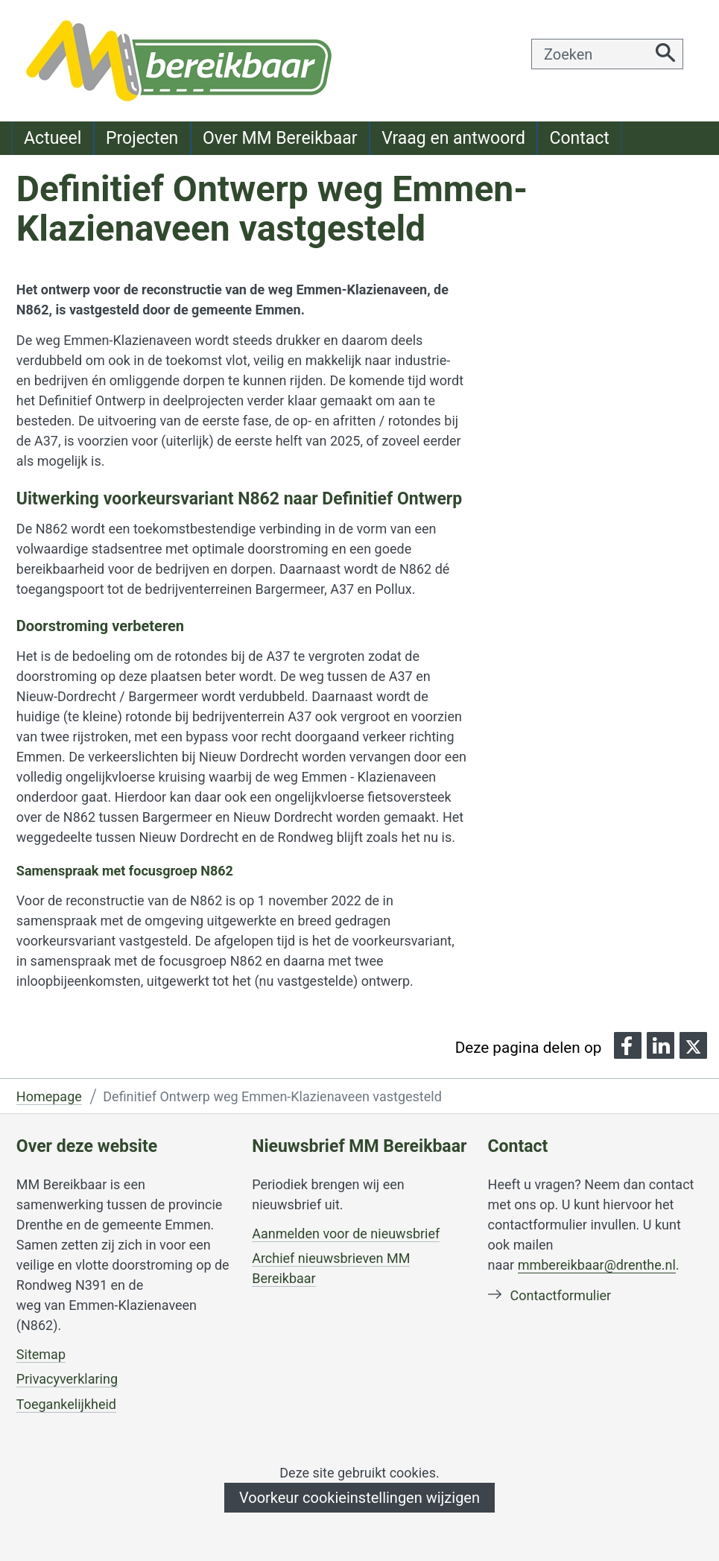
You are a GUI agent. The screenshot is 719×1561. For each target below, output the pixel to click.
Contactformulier (561, 1296)
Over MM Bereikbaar (280, 138)
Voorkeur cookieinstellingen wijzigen (359, 1498)
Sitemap (41, 1354)
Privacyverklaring (67, 1379)
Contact (579, 138)
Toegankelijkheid (66, 1404)
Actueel (52, 138)
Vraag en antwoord (453, 138)
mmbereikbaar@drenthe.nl (597, 1265)
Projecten (142, 138)
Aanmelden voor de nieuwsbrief (346, 1234)
